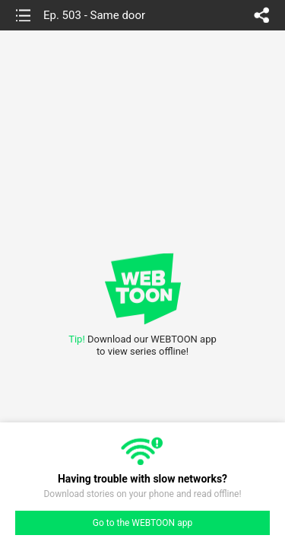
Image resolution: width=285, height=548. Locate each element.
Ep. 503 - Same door (94, 15)
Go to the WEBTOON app (142, 523)
